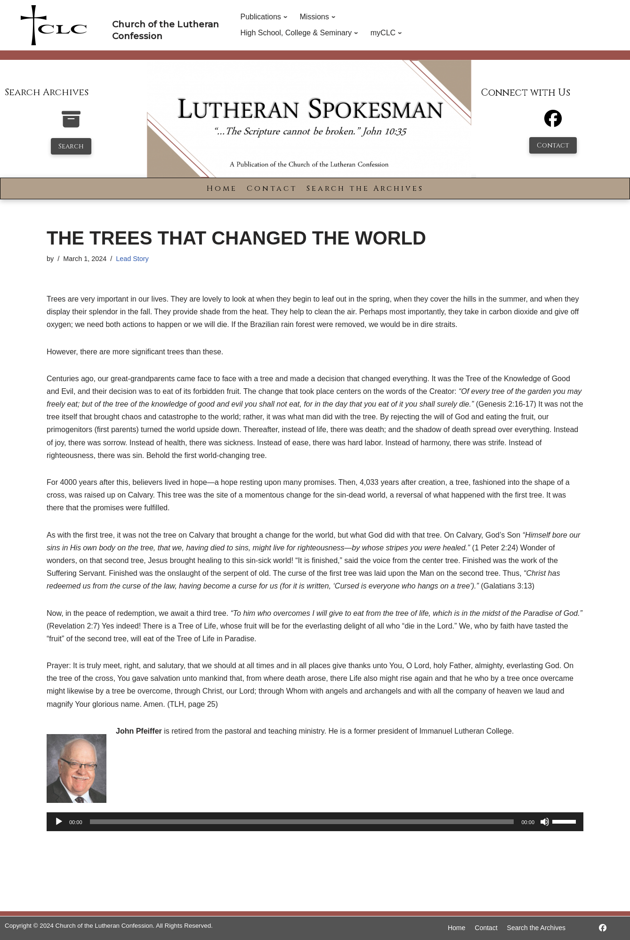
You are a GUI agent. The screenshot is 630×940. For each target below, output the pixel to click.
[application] (315, 821)
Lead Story (132, 258)
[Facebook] (553, 122)
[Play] (59, 821)
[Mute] (544, 821)
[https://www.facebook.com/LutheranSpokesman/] (602, 928)
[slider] (302, 821)
